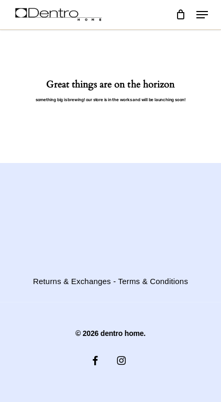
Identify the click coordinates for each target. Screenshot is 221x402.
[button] (202, 14)
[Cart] (181, 14)
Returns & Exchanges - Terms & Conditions (110, 281)
